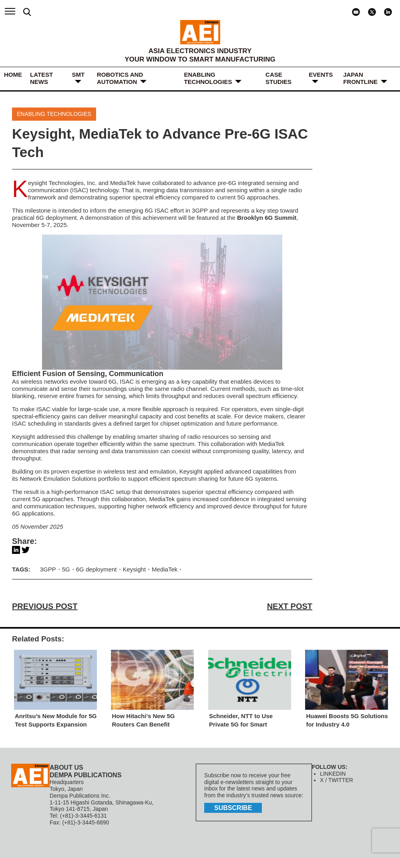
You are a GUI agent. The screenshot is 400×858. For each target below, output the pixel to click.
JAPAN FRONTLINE (360, 78)
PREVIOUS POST (44, 606)
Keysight (134, 569)
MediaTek (123, 182)
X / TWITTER (336, 780)
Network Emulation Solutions (58, 478)
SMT (78, 74)
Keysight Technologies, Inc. (62, 182)
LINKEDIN (333, 773)
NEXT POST (289, 606)
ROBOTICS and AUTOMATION (120, 78)
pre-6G (226, 182)
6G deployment (56, 217)
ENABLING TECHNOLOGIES (208, 78)
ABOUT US (66, 767)
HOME (13, 74)
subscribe (233, 807)
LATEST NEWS (41, 78)
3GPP (48, 569)
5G (66, 569)
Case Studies (278, 78)
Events (321, 74)
